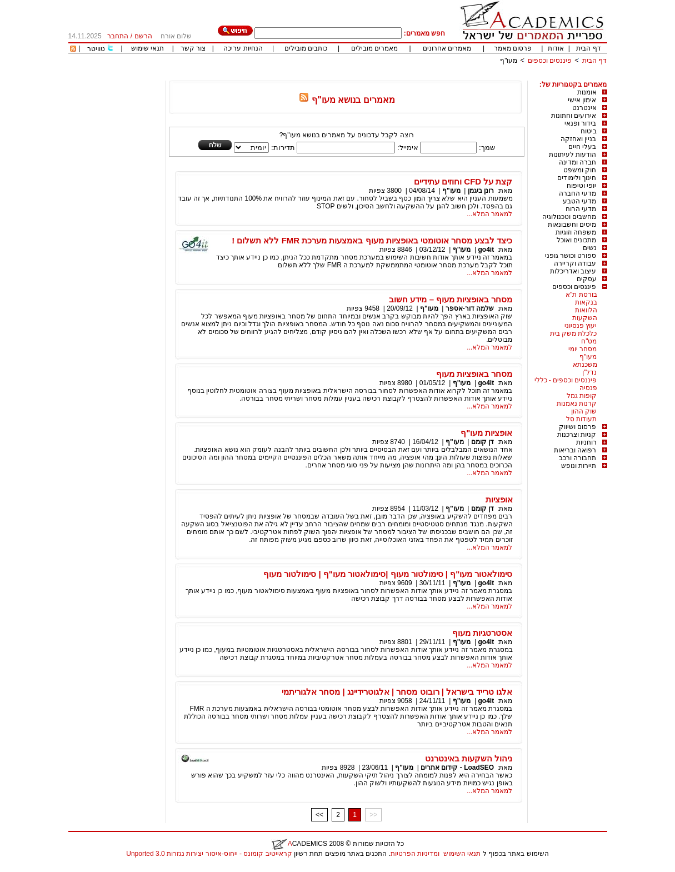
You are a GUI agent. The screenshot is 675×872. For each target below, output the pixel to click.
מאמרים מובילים (374, 48)
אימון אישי (582, 100)
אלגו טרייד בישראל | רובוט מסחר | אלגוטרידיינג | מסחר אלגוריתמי (397, 691)
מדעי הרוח (581, 209)
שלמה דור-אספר (470, 308)
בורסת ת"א (581, 294)
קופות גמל (582, 396)
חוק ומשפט (579, 170)
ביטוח (589, 131)
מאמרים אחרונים (447, 48)
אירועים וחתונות (573, 115)
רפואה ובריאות (575, 450)
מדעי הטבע (579, 201)
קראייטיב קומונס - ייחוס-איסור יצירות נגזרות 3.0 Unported (209, 854)
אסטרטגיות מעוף (482, 632)
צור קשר (193, 48)
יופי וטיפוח (581, 186)
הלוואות (586, 310)
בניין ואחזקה (578, 139)
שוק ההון (584, 411)
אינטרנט (584, 108)
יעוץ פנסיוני (580, 326)
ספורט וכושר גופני (571, 256)
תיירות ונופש (578, 466)
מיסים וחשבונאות (572, 224)
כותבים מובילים (305, 48)
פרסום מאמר (513, 48)
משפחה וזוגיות (576, 232)
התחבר (117, 36)
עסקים (587, 279)
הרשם (143, 36)
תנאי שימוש (147, 48)
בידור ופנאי (580, 123)
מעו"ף (508, 60)
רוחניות (586, 442)
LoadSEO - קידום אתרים (457, 767)
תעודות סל (581, 419)
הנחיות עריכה (242, 48)
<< (319, 815)
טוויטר (96, 49)
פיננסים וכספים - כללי (565, 380)
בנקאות (586, 302)
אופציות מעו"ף (486, 432)
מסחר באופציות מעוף (474, 373)
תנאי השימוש (462, 854)
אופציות (499, 499)
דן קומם (482, 442)
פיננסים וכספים (550, 60)
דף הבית (588, 48)
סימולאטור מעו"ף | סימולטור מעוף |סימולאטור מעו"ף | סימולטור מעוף (387, 574)
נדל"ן (589, 372)
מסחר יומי (582, 349)
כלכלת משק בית (573, 333)
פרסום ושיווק (577, 427)
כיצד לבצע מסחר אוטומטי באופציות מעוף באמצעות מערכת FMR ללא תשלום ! (372, 240)
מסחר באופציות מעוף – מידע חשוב (450, 299)
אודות (556, 48)
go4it (486, 249)
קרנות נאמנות (577, 403)
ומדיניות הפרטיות (415, 854)
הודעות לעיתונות (572, 154)
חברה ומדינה (577, 162)
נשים (590, 248)
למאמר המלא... (489, 214)
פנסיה (588, 388)
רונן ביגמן (481, 191)
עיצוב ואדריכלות (573, 271)
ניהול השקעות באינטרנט (468, 758)
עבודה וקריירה (575, 263)
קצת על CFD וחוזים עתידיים (463, 181)
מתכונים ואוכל (576, 240)
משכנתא (585, 364)
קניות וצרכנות (576, 435)
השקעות (584, 318)
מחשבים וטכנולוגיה (569, 217)
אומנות (587, 92)
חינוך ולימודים (576, 178)
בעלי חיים (582, 147)
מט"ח (589, 341)
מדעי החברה (577, 193)
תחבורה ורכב (577, 458)
